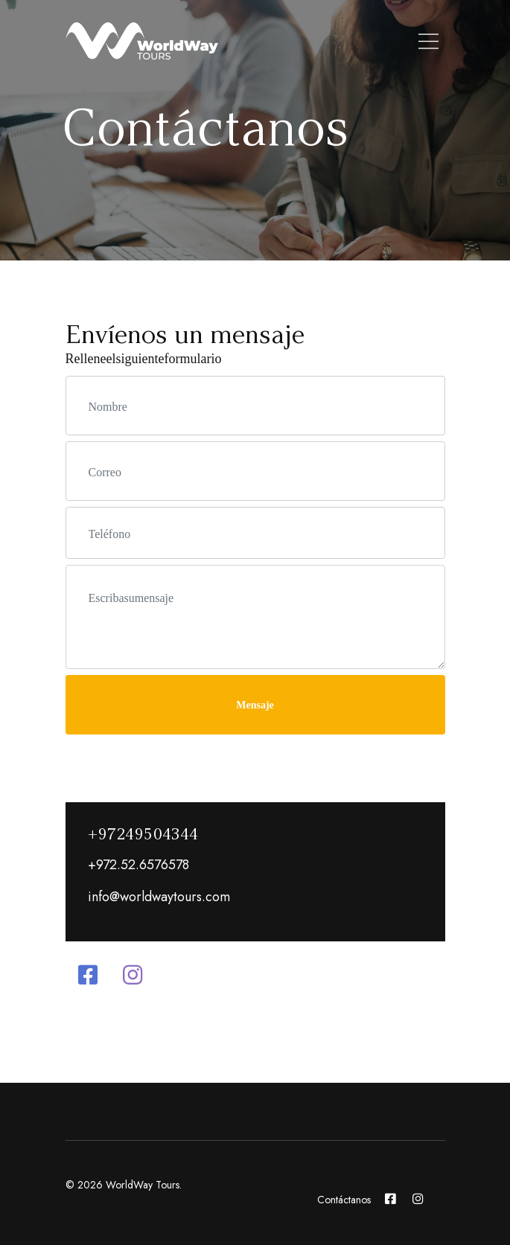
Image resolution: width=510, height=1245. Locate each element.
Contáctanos (344, 1199)
